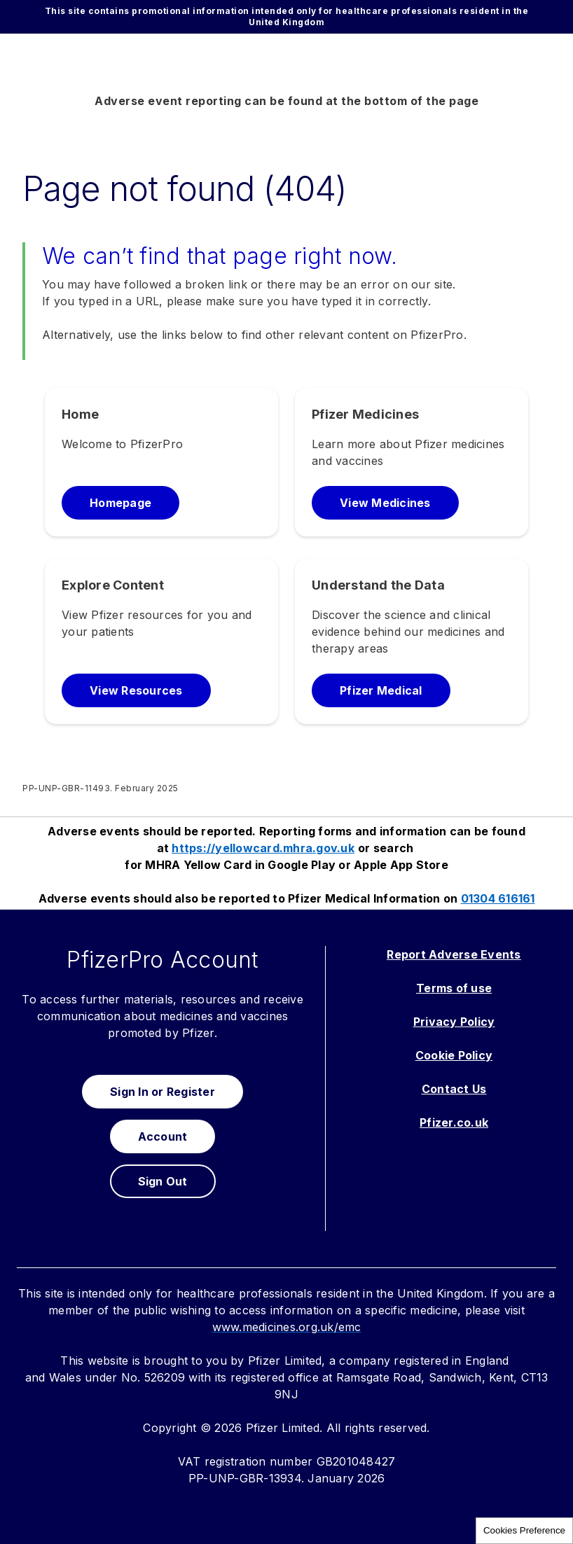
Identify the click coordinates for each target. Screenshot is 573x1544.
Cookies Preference (524, 1530)
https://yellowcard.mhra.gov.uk (263, 848)
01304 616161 (498, 898)
